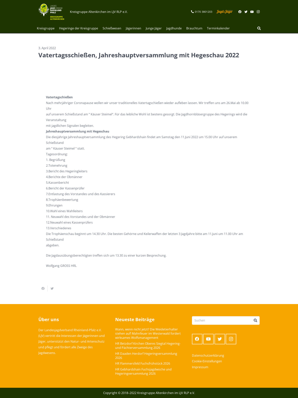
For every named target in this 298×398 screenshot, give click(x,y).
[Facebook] (240, 12)
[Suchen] (259, 28)
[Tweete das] (52, 288)
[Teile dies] (43, 288)
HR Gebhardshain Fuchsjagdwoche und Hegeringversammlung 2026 (143, 371)
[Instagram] (258, 12)
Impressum (200, 367)
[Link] (51, 11)
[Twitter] (246, 12)
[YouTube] (252, 12)
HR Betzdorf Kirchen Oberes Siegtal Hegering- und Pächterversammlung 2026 (148, 345)
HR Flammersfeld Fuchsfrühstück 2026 (142, 363)
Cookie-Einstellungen (207, 361)
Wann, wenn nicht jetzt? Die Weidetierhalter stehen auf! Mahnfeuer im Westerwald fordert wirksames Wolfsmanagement (148, 333)
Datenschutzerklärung (208, 355)
